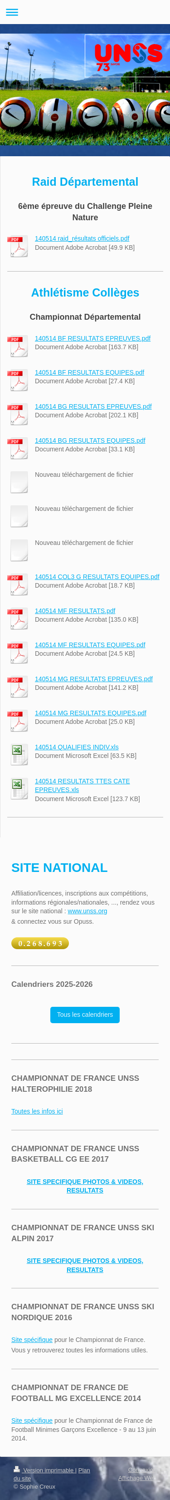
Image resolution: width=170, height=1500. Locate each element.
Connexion (142, 1469)
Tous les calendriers (85, 1014)
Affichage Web (137, 1478)
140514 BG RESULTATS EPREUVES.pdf (93, 406)
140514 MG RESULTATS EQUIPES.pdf (90, 713)
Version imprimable (44, 1470)
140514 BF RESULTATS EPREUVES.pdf (93, 338)
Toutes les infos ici (37, 1111)
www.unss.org (87, 911)
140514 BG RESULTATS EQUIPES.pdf (90, 440)
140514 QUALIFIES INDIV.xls (77, 747)
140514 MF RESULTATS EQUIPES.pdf (90, 645)
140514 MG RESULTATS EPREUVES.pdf (94, 679)
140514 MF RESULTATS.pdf (75, 610)
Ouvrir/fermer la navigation (85, 12)
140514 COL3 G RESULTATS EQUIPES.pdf (97, 576)
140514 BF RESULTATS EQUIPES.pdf (89, 372)
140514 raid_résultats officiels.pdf (82, 238)
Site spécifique (32, 1339)
